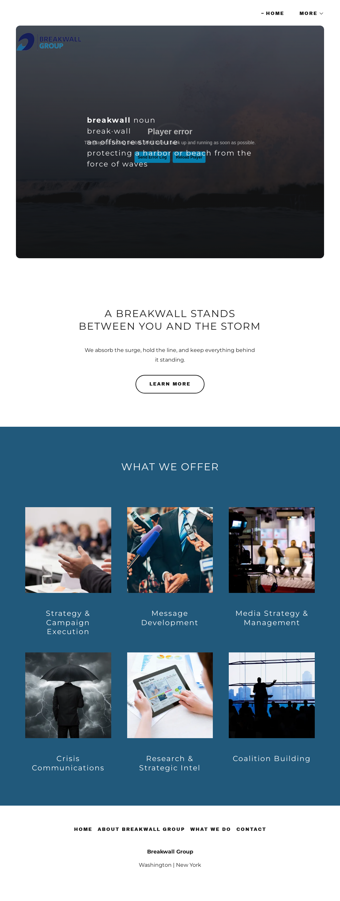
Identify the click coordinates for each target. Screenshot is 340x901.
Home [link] (275, 13)
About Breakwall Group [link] (141, 829)
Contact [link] (251, 829)
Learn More (170, 384)
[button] (309, 14)
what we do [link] (210, 829)
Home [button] (83, 829)
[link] (49, 11)
